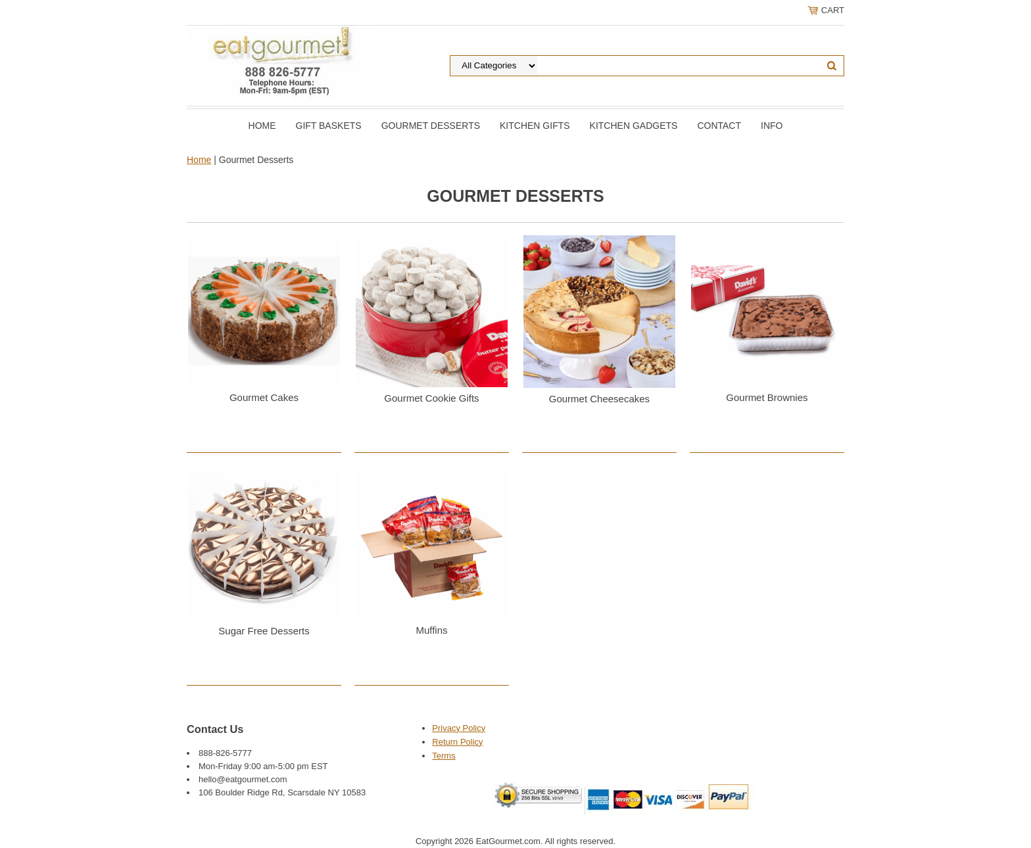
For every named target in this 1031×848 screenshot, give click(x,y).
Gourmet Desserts (430, 125)
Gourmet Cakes (264, 397)
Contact (719, 125)
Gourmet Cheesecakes (599, 398)
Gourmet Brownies (766, 397)
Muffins (431, 630)
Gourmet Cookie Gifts (431, 398)
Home (262, 125)
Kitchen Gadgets (634, 125)
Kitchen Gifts (535, 125)
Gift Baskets (329, 125)
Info (771, 125)
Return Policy (457, 742)
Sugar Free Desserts (263, 630)
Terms (443, 756)
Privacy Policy (458, 728)
